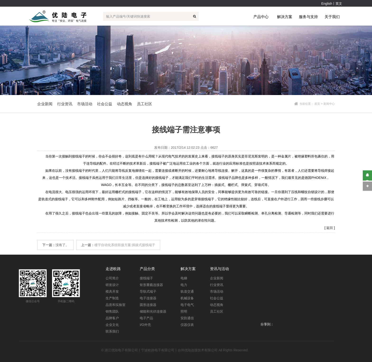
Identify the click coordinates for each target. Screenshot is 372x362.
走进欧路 (113, 269)
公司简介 (112, 278)
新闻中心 (329, 103)
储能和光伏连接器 (153, 311)
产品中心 (261, 17)
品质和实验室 (116, 305)
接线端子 (146, 278)
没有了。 (62, 245)
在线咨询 (367, 175)
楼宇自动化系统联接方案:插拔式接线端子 (124, 245)
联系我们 (112, 331)
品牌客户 (112, 318)
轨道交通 (187, 291)
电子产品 (146, 318)
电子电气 (187, 305)
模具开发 (112, 291)
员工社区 (144, 104)
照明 (184, 311)
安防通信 (187, 318)
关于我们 (332, 17)
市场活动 (216, 291)
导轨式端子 (148, 291)
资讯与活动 (219, 269)
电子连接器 (148, 298)
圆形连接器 (148, 305)
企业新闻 (216, 278)
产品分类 (147, 269)
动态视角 (216, 305)
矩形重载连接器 (151, 285)
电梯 (184, 278)
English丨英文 (331, 3)
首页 (317, 103)
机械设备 (187, 298)
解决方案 (284, 17)
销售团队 (112, 311)
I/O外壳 (145, 325)
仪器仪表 (187, 325)
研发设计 (112, 285)
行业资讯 (216, 285)
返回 (329, 228)
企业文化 (112, 325)
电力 (184, 285)
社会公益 (216, 298)
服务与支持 (308, 17)
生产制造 (112, 298)
